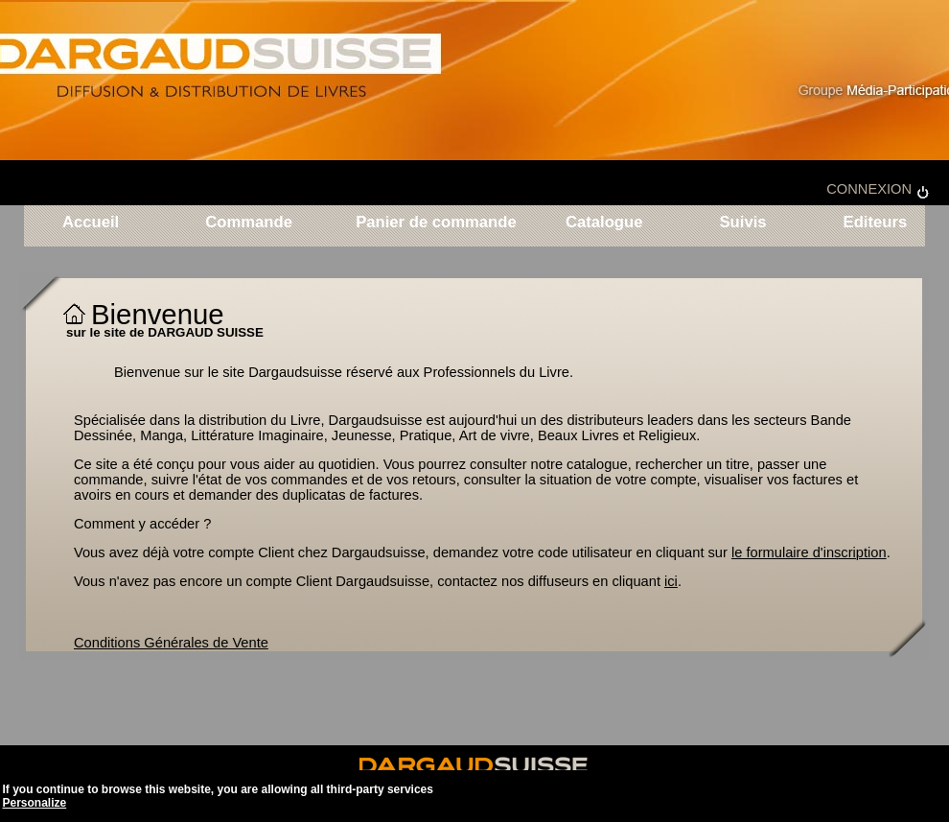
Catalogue (604, 223)
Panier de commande (436, 223)
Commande (248, 223)
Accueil (90, 223)
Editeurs (872, 223)
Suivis (742, 223)
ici (671, 581)
